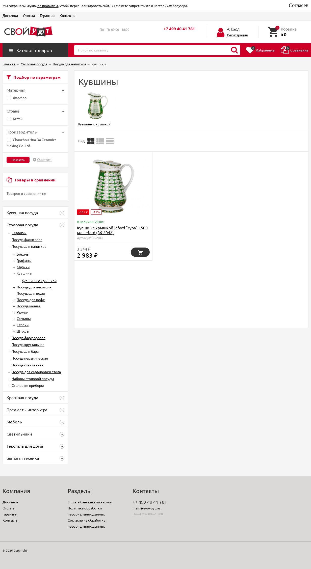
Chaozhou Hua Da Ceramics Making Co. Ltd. (31, 142)
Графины (24, 260)
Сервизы (19, 232)
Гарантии (47, 15)
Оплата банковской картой (90, 502)
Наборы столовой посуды (33, 378)
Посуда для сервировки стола (36, 371)
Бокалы (23, 254)
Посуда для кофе (31, 299)
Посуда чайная (29, 306)
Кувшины (24, 273)
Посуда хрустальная (28, 344)
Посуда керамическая (30, 358)
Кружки (23, 266)
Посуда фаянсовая (27, 239)
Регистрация (237, 35)
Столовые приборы (28, 385)
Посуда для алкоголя (34, 287)
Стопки (23, 324)
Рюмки (22, 312)
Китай (14, 118)
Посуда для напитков (29, 246)
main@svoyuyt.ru (146, 508)
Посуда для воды (31, 293)
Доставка (10, 15)
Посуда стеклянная (27, 365)
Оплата (29, 15)
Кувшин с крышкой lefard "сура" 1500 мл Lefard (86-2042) (112, 230)
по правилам (47, 6)
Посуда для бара (25, 351)
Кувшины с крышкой (39, 280)
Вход (235, 28)
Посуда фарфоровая (28, 337)
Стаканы (24, 318)
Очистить (44, 160)
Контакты (67, 15)
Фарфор (17, 97)
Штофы (23, 331)
